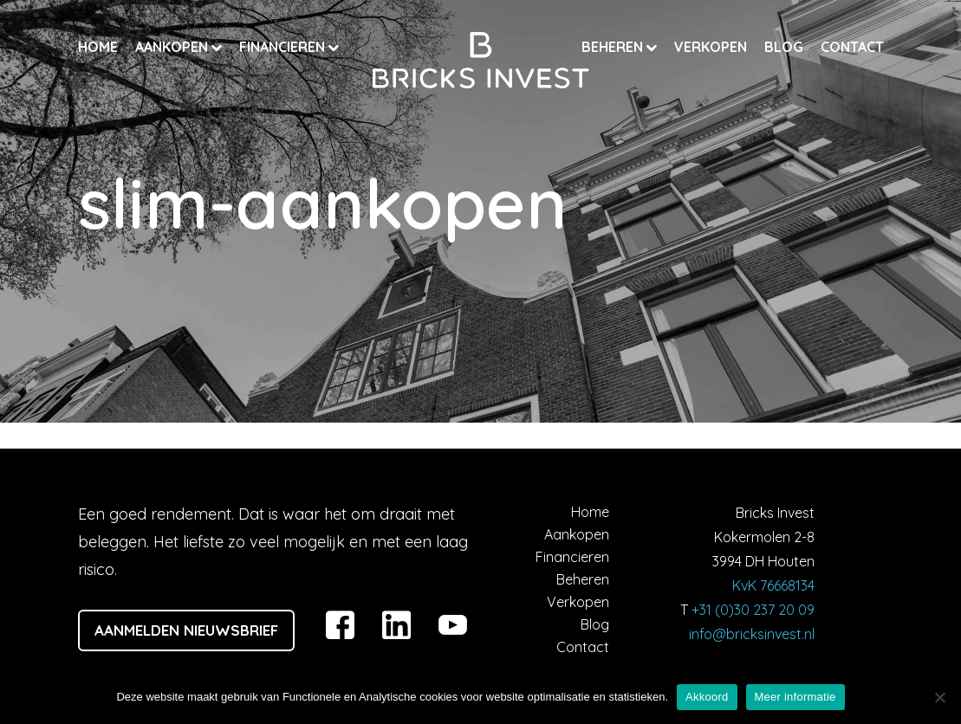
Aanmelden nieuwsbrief (186, 630)
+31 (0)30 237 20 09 (753, 609)
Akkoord (706, 696)
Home (98, 46)
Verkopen (710, 46)
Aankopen (173, 46)
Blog (783, 46)
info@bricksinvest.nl (752, 634)
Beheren (613, 46)
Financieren (283, 46)
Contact (852, 46)
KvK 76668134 (773, 585)
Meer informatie (795, 696)
